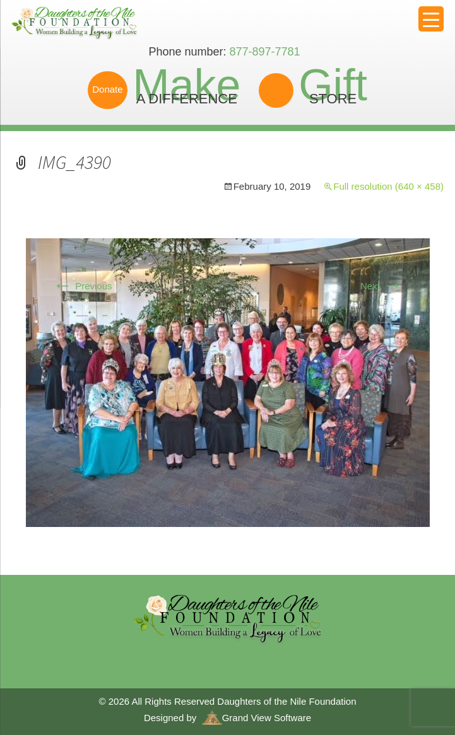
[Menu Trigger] (431, 19)
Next (381, 286)
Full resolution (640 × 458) (388, 186)
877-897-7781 (264, 51)
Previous (82, 286)
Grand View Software (256, 717)
